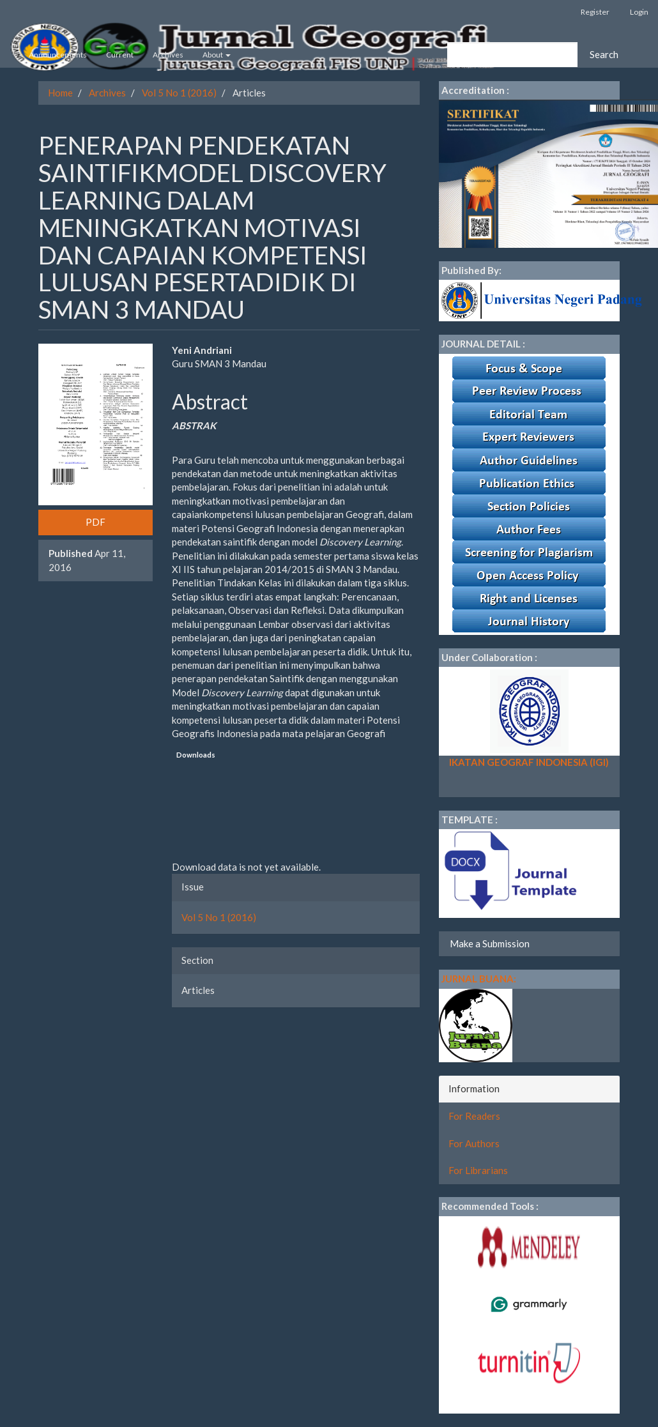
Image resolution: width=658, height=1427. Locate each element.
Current (120, 54)
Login (639, 12)
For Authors (474, 1143)
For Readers (474, 1116)
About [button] (217, 54)
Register (595, 12)
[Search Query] (512, 54)
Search (604, 54)
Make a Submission (490, 943)
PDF (95, 522)
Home (60, 92)
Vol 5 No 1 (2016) (179, 92)
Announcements (58, 54)
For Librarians (478, 1170)
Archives (168, 54)
